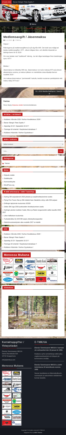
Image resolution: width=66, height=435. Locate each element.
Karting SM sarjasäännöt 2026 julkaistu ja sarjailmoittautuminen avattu (28, 197)
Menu (33, 24)
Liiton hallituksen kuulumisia (13, 215)
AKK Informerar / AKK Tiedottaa (20, 192)
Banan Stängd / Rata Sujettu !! (23, 2)
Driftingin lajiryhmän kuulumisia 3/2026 (17, 203)
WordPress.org (9, 185)
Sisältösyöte (8, 178)
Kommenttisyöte (9, 182)
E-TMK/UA (18, 40)
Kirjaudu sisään (9, 175)
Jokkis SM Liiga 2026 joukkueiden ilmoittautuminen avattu (24, 207)
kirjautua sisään (17, 105)
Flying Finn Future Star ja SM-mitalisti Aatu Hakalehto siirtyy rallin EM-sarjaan (30, 200)
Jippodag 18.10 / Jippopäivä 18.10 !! (16, 126)
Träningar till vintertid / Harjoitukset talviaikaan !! (20, 129)
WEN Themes (38, 432)
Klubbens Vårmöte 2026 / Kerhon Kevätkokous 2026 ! (22, 119)
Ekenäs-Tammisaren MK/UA (33, 12)
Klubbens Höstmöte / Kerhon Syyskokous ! (18, 132)
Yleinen (7, 163)
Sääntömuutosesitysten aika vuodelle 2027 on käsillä (22, 222)
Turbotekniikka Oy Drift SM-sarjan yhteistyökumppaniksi (23, 219)
